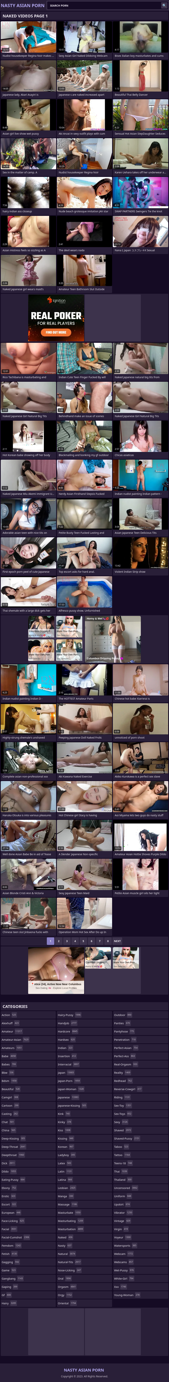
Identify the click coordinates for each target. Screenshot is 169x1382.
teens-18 (123, 1163)
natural (67, 1254)
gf (7, 1295)
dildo (9, 1171)
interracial (68, 1064)
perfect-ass (125, 1056)
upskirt (122, 1204)
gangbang (13, 1278)
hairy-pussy (70, 1015)
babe (9, 1056)
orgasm (67, 1287)
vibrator (123, 1212)
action (9, 1015)
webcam (124, 1254)
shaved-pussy (127, 1138)
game (9, 1270)
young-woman (127, 1295)
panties (122, 1023)
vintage (122, 1221)
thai (121, 1171)
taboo (121, 1146)
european (11, 1212)
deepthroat (13, 1155)
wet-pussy (124, 1270)
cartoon (10, 1105)
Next (117, 941)
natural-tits (69, 1262)
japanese (68, 1097)
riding (122, 1097)
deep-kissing (14, 1138)
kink (64, 1114)
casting (10, 1114)
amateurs (12, 1048)
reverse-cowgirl (128, 1089)
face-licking (13, 1221)
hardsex (67, 1039)
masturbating (71, 1221)
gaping (10, 1287)
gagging (11, 1262)
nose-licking (70, 1270)
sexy (121, 1122)
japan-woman (71, 1089)
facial (9, 1229)
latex (65, 1163)
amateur (12, 1031)
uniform (123, 1196)
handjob (67, 1023)
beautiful (11, 1089)
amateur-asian (15, 1039)
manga (66, 1196)
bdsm (10, 1081)
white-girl (124, 1278)
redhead (123, 1081)
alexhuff (11, 1023)
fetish (10, 1254)
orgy (65, 1295)
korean (66, 1146)
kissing (66, 1138)
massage (68, 1204)
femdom (12, 1245)
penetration (125, 1039)
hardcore (68, 1031)
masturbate (69, 1212)
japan (66, 1072)
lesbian (67, 1188)
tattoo (122, 1155)
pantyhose (124, 1031)
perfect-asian (126, 1048)
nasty (65, 1245)
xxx (120, 1287)
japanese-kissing (72, 1105)
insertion (67, 1056)
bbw (8, 1072)
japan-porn (69, 1081)
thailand (123, 1179)
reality (122, 1072)
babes (9, 1064)
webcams (124, 1262)
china (9, 1130)
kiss (64, 1130)
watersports (125, 1245)
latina (65, 1179)
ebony (9, 1188)
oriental (67, 1303)
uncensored (126, 1188)
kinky (65, 1122)
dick (8, 1163)
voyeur (123, 1237)
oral (65, 1278)
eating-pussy (13, 1179)
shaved (123, 1130)
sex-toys (123, 1114)
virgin (121, 1229)
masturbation (71, 1229)
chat (8, 1122)
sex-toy (123, 1105)
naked (65, 1237)
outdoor (123, 1015)
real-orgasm (126, 1064)
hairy (9, 1303)
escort (9, 1204)
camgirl (10, 1097)
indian (65, 1048)
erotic (9, 1196)
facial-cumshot (16, 1237)
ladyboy (67, 1155)
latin (65, 1171)
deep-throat (14, 1146)
